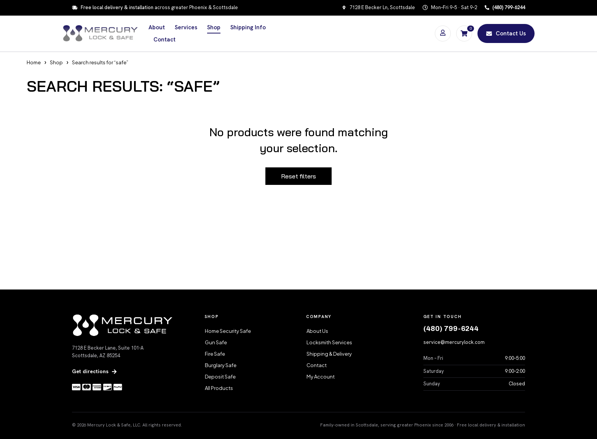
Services (186, 27)
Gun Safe (216, 342)
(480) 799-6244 (451, 328)
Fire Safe (215, 354)
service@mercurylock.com (454, 342)
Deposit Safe (220, 377)
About (156, 27)
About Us (317, 331)
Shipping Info (248, 27)
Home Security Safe (228, 331)
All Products (219, 388)
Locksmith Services (329, 342)
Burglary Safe (220, 365)
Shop (213, 27)
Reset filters (298, 176)
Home (34, 62)
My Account (320, 377)
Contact (164, 39)
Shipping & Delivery (329, 354)
